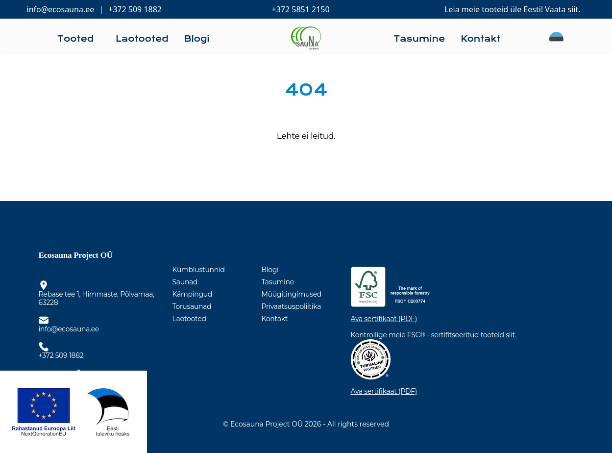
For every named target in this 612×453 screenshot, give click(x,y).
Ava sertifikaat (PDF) (384, 319)
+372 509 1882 (135, 9)
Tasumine (278, 281)
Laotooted (189, 318)
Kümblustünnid (198, 269)
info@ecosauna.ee (61, 9)
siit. (511, 334)
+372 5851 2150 (301, 9)
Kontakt (275, 318)
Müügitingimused (292, 294)
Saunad (185, 281)
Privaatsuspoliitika (291, 306)
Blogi (270, 269)
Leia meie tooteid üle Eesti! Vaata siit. (512, 9)
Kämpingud (192, 294)
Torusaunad (192, 306)
